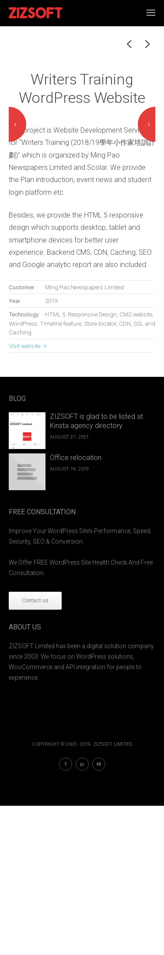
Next (146, 199)
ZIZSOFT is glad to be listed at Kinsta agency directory (96, 570)
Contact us (35, 750)
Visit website (24, 495)
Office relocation (75, 607)
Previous (17, 199)
